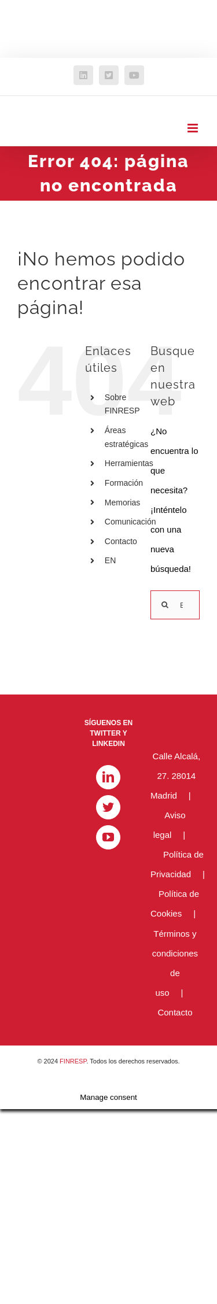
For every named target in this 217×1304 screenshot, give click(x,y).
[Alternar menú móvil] (193, 128)
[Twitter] (108, 807)
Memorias (122, 502)
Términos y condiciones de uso (175, 963)
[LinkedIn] (108, 777)
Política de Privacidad (177, 864)
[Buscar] (164, 604)
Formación (124, 482)
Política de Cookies (174, 903)
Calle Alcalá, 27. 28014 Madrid (175, 775)
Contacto (121, 541)
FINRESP (73, 1061)
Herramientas (129, 463)
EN (110, 560)
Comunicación (130, 521)
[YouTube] (108, 837)
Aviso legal (169, 825)
